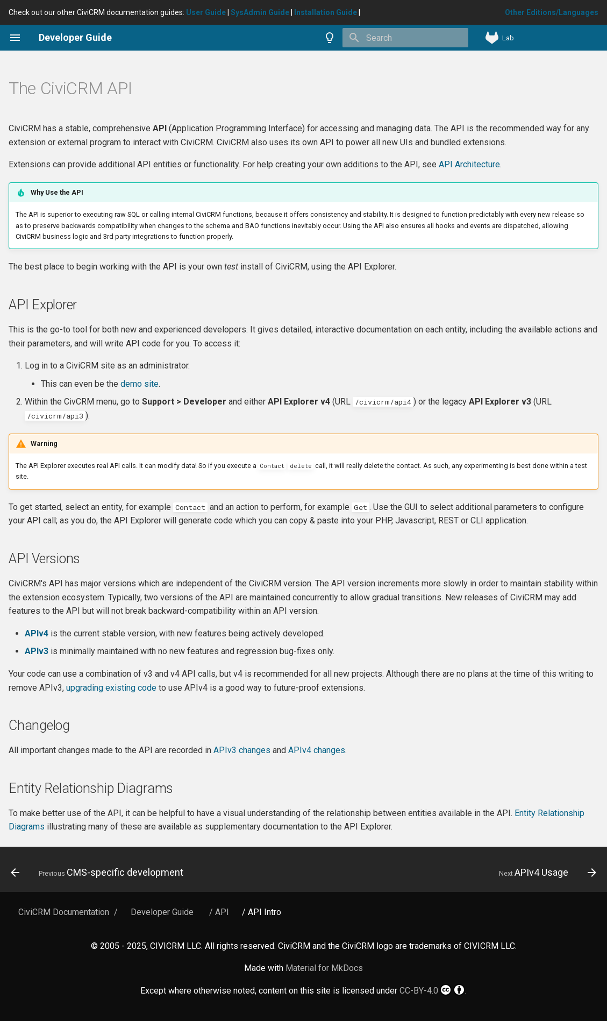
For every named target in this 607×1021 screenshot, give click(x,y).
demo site (139, 384)
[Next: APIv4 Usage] (545, 872)
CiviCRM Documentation (63, 912)
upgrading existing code (111, 688)
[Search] (405, 37)
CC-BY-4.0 (432, 990)
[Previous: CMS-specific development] (99, 872)
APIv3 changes (241, 750)
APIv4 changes (316, 750)
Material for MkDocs (324, 968)
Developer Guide (162, 912)
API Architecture (469, 164)
